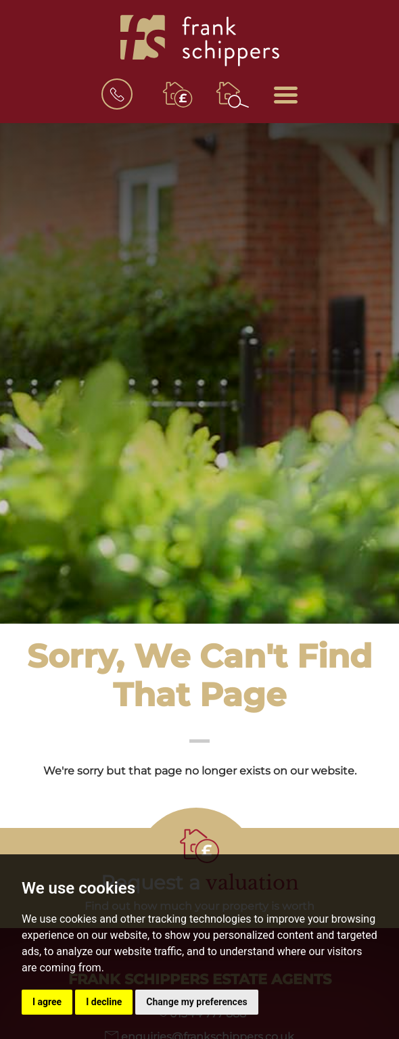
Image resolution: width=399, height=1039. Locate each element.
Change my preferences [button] (196, 1001)
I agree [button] (47, 1001)
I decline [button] (104, 1001)
